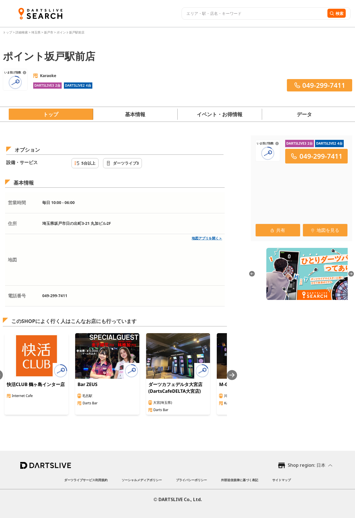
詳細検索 (22, 32)
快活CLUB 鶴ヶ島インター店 (36, 384)
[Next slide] (232, 374)
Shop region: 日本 (306, 465)
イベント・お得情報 (219, 114)
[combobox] (253, 13)
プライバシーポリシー (191, 480)
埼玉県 (36, 32)
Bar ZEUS (87, 384)
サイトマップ (281, 480)
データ (304, 114)
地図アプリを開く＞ (207, 238)
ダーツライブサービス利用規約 (86, 480)
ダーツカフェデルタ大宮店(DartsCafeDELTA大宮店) (175, 387)
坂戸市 (48, 32)
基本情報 (135, 114)
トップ (8, 32)
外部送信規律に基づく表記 (239, 480)
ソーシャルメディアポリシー (142, 480)
